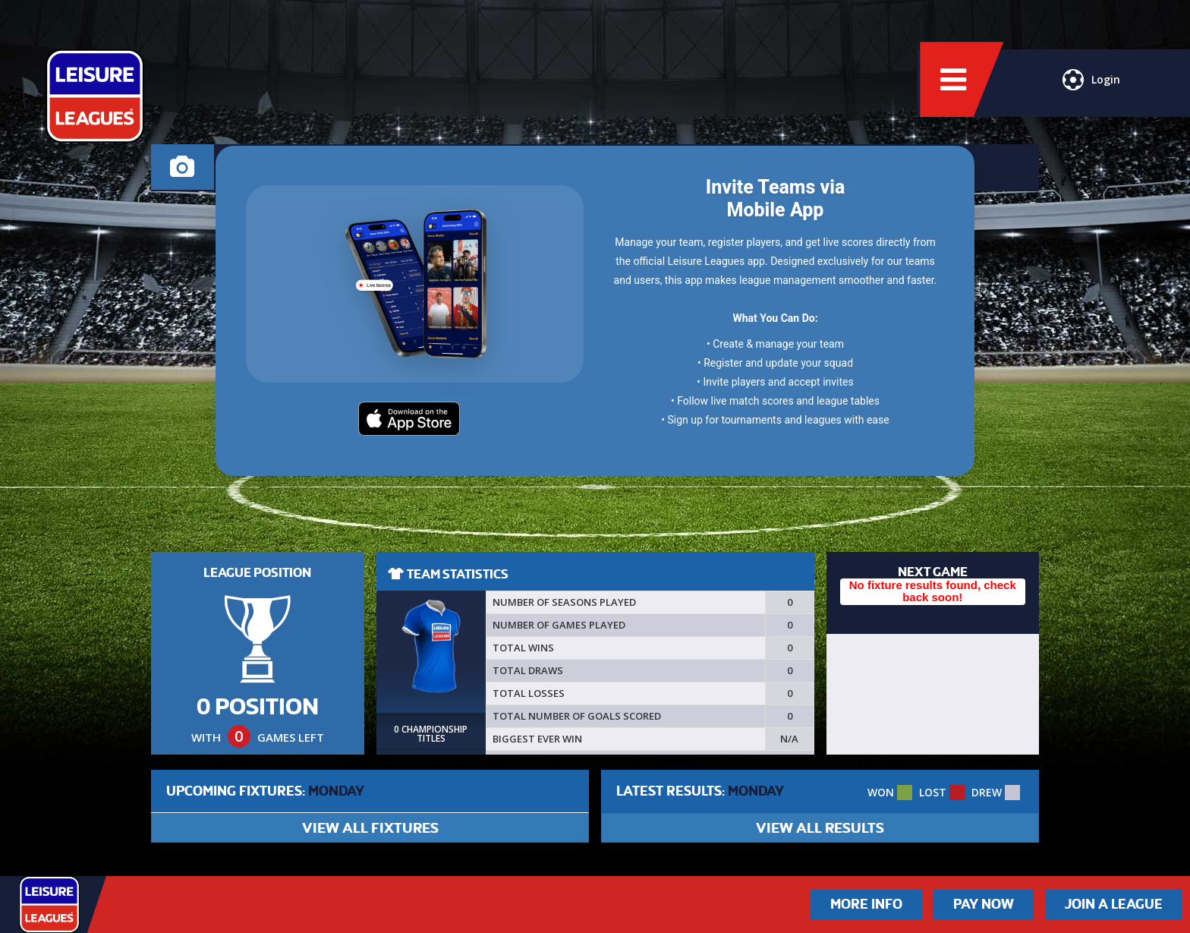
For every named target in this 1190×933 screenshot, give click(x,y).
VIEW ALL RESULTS (820, 828)
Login (1090, 87)
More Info (866, 904)
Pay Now (983, 904)
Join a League (1114, 904)
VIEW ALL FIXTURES (370, 828)
